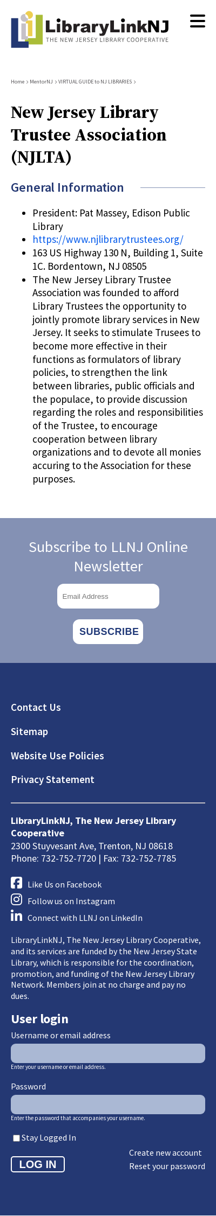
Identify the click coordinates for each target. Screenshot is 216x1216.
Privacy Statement (52, 779)
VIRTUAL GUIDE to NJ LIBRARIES (95, 81)
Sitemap (29, 731)
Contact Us (36, 707)
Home (17, 81)
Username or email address (61, 1035)
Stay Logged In (49, 1137)
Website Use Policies (57, 755)
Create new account (165, 1152)
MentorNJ (41, 81)
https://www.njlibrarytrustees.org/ (108, 239)
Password (28, 1086)
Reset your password (167, 1166)
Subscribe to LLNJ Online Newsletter (108, 556)
